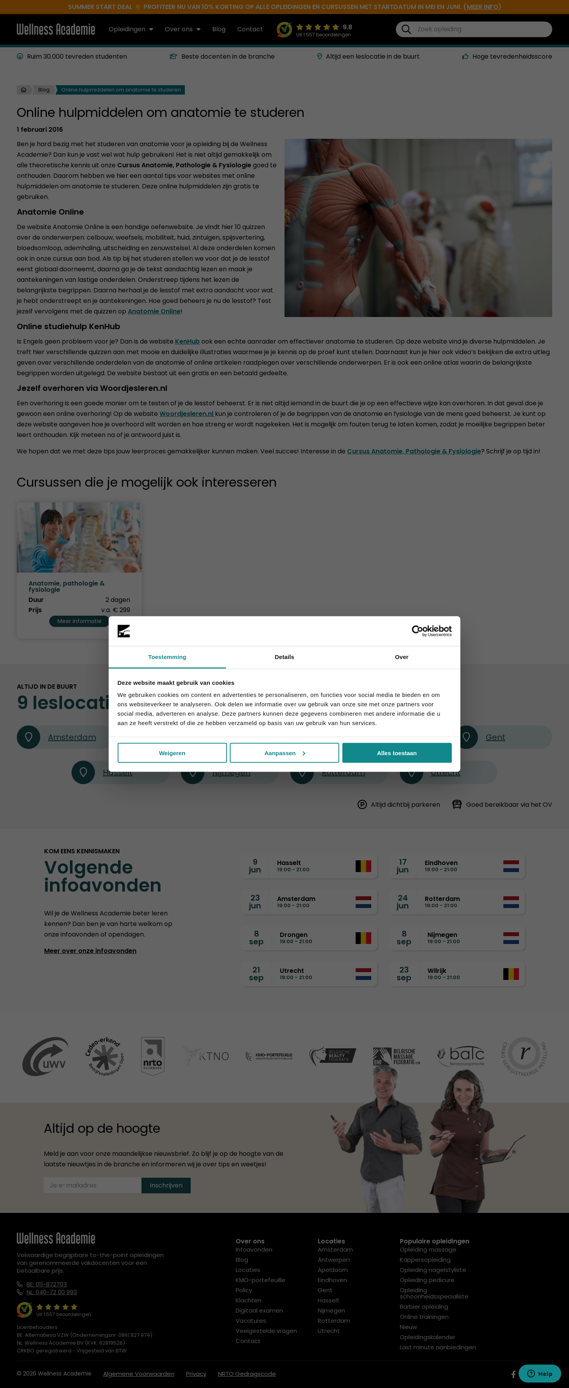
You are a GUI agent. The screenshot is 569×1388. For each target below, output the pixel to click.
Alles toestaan (397, 752)
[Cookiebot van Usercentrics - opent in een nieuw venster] (417, 631)
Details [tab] (284, 657)
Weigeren (172, 752)
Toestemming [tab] (167, 657)
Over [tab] (402, 657)
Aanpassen (285, 752)
